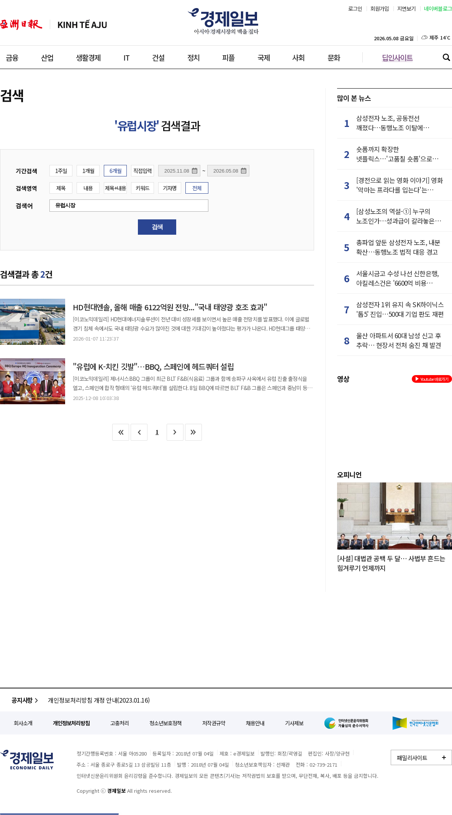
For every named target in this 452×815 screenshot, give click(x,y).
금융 (12, 57)
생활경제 (88, 57)
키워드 (142, 188)
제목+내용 (115, 188)
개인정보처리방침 (71, 723)
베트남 (82, 24)
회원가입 (379, 8)
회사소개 (23, 723)
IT (126, 57)
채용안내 (255, 723)
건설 (158, 57)
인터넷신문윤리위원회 (348, 723)
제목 (61, 188)
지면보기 (406, 8)
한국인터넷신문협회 (415, 723)
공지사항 (25, 700)
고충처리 (119, 723)
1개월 (88, 171)
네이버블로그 (438, 8)
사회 (298, 57)
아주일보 (21, 24)
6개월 (115, 171)
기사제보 (294, 723)
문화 (334, 57)
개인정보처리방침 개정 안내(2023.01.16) (99, 700)
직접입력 (142, 171)
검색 (446, 57)
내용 (88, 188)
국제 (263, 57)
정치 (193, 57)
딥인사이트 (397, 57)
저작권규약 (213, 723)
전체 (196, 188)
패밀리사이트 (412, 758)
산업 (47, 57)
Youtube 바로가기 (432, 379)
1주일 (61, 171)
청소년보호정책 (165, 723)
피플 (228, 57)
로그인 (355, 8)
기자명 (170, 188)
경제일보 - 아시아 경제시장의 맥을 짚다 (226, 21)
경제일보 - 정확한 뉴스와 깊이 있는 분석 (27, 759)
